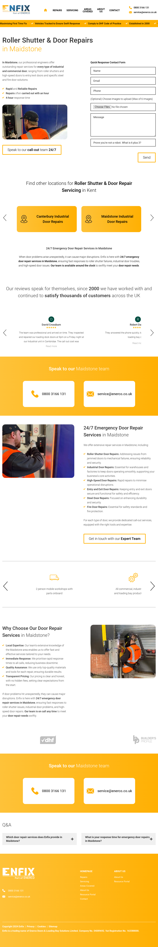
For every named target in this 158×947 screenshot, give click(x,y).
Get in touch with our (114, 539)
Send (146, 157)
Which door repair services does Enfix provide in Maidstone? (34, 839)
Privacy (30, 926)
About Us (101, 10)
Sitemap (53, 926)
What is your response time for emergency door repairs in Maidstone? (117, 839)
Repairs (57, 10)
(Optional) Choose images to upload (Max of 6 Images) (122, 98)
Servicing (72, 10)
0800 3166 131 (142, 8)
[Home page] (16, 9)
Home (45, 10)
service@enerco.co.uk (145, 12)
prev (4, 217)
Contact (115, 10)
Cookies (41, 926)
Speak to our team (32, 150)
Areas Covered (88, 10)
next (153, 217)
